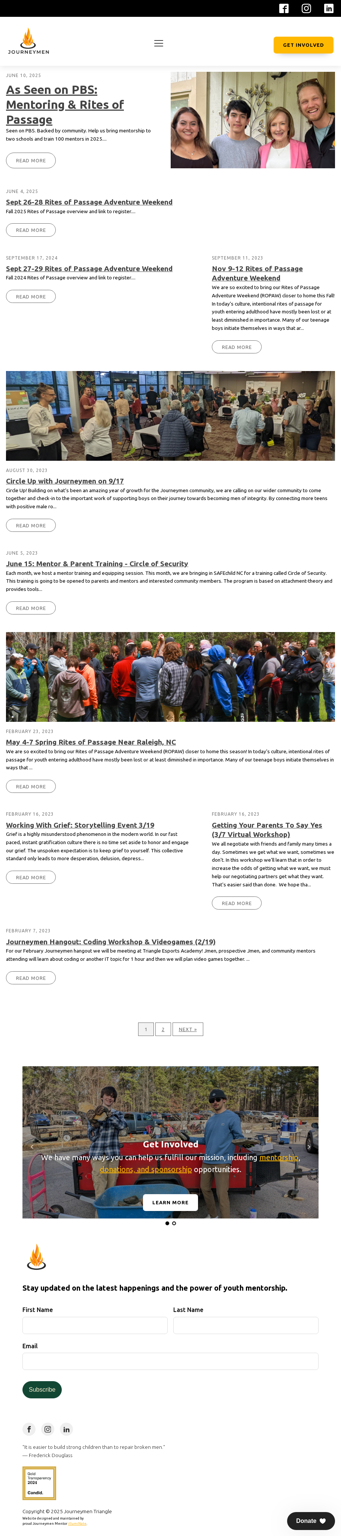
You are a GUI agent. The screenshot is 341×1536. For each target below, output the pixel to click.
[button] (311, 1521)
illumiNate (77, 1524)
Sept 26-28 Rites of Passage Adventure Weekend (89, 202)
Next (309, 1147)
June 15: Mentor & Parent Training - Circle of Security (97, 563)
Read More (31, 160)
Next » (188, 1029)
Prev (32, 1147)
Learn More (170, 1202)
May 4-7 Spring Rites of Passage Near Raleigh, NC (91, 742)
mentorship (278, 1157)
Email (30, 1346)
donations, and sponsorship (146, 1169)
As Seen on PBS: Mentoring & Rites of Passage (65, 104)
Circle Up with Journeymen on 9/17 (65, 481)
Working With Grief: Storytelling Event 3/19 (80, 825)
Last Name (188, 1309)
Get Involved (303, 44)
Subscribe (42, 1389)
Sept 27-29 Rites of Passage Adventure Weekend (89, 268)
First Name (37, 1309)
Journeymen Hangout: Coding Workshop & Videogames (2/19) (111, 942)
